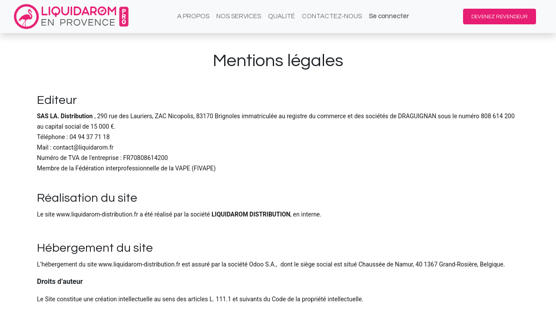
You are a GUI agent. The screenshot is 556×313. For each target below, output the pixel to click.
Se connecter (389, 16)
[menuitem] (193, 16)
